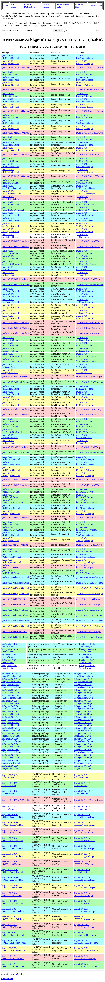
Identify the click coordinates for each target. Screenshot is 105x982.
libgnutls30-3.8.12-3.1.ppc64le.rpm (82, 776)
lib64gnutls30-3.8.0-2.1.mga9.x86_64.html (11, 756)
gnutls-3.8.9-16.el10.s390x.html (15, 518)
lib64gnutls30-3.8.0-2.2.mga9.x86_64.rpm (83, 745)
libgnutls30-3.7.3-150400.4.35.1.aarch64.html (13, 941)
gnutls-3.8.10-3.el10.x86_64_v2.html (11, 263)
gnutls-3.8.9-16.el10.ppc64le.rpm (85, 512)
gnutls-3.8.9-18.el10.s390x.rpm (89, 480)
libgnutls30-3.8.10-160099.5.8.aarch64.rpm (84, 815)
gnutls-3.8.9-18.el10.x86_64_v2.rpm (86, 501)
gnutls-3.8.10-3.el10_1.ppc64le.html (11, 192)
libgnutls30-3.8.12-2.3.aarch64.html (9, 792)
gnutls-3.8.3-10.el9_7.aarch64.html (11, 555)
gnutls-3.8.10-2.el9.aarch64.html (9, 366)
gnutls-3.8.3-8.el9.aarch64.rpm (89, 621)
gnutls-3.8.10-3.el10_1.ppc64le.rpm (85, 192)
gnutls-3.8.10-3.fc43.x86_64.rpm (84, 181)
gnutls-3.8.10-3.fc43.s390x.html (15, 176)
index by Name (79, 5)
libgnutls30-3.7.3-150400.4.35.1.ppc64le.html (13, 949)
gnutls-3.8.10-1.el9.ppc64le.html (9, 441)
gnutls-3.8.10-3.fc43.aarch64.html (10, 165)
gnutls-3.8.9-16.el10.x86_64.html (10, 523)
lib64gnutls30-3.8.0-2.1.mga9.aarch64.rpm (83, 750)
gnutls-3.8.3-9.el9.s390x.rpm (88, 599)
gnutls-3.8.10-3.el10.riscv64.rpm (84, 235)
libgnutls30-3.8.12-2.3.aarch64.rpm (82, 792)
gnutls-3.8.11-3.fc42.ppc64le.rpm (84, 127)
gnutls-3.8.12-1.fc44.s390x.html (15, 89)
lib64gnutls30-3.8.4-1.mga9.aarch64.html (10, 729)
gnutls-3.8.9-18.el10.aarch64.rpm (85, 458)
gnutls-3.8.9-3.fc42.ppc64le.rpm (84, 539)
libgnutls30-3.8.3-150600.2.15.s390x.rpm (84, 925)
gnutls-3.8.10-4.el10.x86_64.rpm (84, 159)
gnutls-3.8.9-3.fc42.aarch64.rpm (84, 534)
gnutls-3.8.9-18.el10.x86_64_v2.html (12, 501)
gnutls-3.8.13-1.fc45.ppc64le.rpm (84, 62)
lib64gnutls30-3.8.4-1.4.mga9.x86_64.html (11, 691)
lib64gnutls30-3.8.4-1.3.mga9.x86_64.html (11, 702)
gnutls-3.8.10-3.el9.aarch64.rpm (84, 268)
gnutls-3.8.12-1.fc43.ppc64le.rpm (84, 105)
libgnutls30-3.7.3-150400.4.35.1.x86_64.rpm (85, 965)
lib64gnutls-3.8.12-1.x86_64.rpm (87, 650)
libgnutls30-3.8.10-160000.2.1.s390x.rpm (83, 863)
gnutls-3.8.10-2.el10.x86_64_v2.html (11, 355)
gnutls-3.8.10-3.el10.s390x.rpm (89, 241)
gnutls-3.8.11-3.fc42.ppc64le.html (10, 127)
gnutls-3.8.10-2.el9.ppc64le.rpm (84, 371)
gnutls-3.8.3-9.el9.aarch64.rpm (89, 577)
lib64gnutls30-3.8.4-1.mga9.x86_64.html (10, 734)
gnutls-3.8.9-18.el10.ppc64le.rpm (85, 469)
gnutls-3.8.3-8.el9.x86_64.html (14, 637)
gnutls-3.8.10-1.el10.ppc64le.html (10, 398)
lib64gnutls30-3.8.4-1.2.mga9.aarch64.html (11, 707)
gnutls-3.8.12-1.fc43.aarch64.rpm (84, 100)
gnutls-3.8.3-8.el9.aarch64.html (15, 621)
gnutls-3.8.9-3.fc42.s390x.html (14, 545)
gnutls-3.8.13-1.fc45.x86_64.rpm (84, 73)
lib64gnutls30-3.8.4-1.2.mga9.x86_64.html (11, 713)
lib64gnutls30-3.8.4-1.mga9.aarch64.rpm (83, 729)
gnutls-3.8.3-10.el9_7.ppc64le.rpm (85, 561)
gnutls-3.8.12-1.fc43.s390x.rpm (89, 111)
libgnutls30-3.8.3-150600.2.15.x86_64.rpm (85, 933)
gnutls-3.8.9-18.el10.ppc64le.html (10, 469)
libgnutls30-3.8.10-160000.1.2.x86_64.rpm (84, 902)
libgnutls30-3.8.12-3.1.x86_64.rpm (82, 784)
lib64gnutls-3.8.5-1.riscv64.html (9, 666)
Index (5, 5)
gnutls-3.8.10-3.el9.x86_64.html (15, 284)
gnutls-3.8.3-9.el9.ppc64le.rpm (89, 588)
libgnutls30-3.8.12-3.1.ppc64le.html (9, 776)
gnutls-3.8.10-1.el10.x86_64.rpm (84, 420)
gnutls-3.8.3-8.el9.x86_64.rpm (89, 637)
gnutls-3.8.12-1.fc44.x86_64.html (10, 94)
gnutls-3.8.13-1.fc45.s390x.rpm (89, 68)
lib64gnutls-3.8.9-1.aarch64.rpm (87, 656)
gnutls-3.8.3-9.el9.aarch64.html (15, 577)
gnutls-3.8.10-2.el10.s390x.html (15, 322)
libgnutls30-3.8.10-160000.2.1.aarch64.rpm (84, 847)
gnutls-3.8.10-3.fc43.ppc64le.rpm (84, 170)
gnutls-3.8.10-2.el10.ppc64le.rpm (84, 306)
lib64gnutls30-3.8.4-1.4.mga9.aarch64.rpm (83, 685)
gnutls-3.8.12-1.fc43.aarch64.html (10, 100)
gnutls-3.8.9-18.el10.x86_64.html (10, 490)
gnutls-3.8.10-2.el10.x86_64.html (9, 338)
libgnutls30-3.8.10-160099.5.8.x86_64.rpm (84, 839)
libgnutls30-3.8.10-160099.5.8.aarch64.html (12, 815)
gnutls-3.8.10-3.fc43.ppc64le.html (10, 170)
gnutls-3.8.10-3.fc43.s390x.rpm (89, 176)
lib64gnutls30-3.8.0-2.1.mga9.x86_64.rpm (83, 756)
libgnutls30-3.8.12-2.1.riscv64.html (9, 808)
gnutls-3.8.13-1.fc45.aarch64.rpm (84, 56)
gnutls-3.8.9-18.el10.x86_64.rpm (84, 490)
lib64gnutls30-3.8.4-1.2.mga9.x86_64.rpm (83, 713)
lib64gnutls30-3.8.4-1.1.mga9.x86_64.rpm (83, 723)
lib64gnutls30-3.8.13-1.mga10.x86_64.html (11, 680)
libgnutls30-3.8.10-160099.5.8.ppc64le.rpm (84, 823)
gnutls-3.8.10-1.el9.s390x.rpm (89, 447)
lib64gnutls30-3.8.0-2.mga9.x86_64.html (10, 767)
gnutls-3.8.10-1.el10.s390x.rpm (89, 409)
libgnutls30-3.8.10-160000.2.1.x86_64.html (12, 870)
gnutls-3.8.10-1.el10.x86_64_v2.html (11, 431)
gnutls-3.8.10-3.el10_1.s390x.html (10, 197)
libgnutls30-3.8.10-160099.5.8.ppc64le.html (12, 823)
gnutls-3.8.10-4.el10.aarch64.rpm (84, 143)
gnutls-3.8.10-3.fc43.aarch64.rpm (84, 165)
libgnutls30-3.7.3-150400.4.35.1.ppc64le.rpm (86, 949)
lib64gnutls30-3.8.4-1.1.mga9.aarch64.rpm (83, 718)
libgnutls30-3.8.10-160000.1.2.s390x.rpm (83, 894)
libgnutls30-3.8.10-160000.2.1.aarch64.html (12, 847)
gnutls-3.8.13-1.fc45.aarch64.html (10, 56)
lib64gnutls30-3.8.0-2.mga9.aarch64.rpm (83, 761)
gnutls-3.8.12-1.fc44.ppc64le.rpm (84, 84)
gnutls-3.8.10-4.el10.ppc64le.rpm (84, 149)
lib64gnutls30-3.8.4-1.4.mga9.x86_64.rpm (83, 691)
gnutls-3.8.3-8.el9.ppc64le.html (15, 626)
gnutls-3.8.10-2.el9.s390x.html (14, 377)
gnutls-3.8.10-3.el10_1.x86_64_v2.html (12, 208)
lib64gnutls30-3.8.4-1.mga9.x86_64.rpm (83, 734)
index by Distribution (29, 5)
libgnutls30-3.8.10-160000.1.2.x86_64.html (12, 902)
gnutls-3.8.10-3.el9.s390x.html (14, 279)
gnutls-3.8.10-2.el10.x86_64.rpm (84, 338)
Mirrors (92, 5)
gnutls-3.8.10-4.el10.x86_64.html (9, 159)
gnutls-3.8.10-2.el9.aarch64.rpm (84, 366)
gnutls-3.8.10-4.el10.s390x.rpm (89, 154)
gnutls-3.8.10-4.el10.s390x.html (15, 154)
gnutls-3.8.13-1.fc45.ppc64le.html (10, 62)
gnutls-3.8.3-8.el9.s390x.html (14, 631)
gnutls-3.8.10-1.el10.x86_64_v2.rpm (86, 431)
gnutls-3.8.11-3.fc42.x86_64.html (10, 138)
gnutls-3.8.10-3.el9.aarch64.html (9, 268)
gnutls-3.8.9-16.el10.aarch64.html (10, 506)
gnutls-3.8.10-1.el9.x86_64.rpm (89, 452)
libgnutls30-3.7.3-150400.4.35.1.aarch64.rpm (86, 941)
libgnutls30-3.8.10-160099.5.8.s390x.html (11, 831)
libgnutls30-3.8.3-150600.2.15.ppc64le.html (12, 918)
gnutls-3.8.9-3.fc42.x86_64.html (10, 550)
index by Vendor (46, 5)
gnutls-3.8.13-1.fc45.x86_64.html (10, 73)
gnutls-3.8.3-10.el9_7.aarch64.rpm (85, 555)
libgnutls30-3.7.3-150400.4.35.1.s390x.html (12, 957)
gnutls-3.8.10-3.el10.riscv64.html (9, 235)
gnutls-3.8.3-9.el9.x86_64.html (14, 610)
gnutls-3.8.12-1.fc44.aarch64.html (10, 78)
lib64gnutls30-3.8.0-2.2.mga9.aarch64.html (11, 740)
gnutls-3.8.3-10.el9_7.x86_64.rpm (85, 572)
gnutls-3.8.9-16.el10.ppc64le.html (10, 512)
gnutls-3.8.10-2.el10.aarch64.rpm (84, 290)
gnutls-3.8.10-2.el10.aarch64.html (10, 290)
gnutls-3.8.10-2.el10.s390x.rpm (89, 322)
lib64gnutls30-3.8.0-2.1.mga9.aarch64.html (11, 750)
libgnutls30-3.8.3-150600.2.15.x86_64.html (12, 933)
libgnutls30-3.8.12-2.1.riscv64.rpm (82, 808)
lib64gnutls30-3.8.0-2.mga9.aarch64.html (10, 761)
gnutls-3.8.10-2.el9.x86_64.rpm (89, 382)
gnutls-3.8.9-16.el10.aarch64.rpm (85, 506)
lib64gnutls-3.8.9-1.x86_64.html (9, 661)
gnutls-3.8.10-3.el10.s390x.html (15, 241)
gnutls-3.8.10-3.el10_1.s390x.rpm (84, 197)
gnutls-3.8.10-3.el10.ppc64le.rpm (84, 225)
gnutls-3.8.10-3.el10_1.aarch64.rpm (85, 187)
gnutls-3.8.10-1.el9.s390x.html (14, 447)
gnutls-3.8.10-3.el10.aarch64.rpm (84, 214)
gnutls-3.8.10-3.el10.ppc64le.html (10, 225)
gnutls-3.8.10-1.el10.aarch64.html (10, 387)
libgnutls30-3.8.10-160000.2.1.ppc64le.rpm (84, 855)
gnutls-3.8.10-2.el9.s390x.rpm (89, 377)
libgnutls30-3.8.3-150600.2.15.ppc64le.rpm (85, 918)
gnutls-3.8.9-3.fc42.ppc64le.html (10, 539)
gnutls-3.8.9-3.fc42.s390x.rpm (89, 545)
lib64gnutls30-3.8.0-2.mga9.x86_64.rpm (83, 767)
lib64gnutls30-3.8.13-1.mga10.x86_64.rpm (83, 680)
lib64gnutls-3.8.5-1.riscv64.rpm (87, 666)
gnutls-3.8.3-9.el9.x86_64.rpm (89, 610)
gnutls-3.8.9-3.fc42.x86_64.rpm (84, 550)
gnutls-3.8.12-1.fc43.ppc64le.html (10, 105)
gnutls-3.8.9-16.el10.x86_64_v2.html (12, 528)
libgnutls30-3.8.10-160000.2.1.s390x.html (11, 863)
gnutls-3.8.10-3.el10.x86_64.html (9, 252)
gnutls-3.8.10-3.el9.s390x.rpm (89, 279)
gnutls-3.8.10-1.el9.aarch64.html (9, 436)
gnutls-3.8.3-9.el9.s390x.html (14, 599)
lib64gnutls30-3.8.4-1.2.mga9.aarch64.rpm (83, 707)
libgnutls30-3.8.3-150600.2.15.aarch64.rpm (85, 910)
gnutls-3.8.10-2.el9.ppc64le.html (9, 371)
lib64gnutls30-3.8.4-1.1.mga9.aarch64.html (11, 718)
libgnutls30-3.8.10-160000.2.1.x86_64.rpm (84, 870)
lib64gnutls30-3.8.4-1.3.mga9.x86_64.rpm (83, 702)
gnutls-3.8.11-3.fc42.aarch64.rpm (84, 122)
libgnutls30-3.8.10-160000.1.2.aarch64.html (12, 878)
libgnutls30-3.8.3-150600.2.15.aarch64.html (12, 910)
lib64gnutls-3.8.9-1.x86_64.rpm (87, 661)
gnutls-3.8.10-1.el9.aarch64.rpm (84, 436)
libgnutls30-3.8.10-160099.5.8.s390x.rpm (83, 831)
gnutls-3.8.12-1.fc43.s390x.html (15, 111)
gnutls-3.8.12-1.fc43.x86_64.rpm (84, 116)
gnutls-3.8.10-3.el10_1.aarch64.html (11, 187)
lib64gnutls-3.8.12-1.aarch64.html (9, 645)
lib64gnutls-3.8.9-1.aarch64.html (9, 656)
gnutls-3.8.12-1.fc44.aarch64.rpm (84, 78)
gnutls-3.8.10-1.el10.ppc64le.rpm (84, 398)
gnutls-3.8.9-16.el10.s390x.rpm (89, 518)
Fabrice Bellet (7, 978)
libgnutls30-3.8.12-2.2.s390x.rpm (88, 800)
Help (100, 5)
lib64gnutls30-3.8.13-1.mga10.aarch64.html (11, 675)
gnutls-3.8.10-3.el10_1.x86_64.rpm (85, 203)
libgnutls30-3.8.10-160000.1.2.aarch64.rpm (84, 878)
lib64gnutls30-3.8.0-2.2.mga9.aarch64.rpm (83, 740)
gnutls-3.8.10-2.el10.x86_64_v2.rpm (86, 355)
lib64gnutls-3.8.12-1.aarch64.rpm (87, 645)
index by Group (14, 5)
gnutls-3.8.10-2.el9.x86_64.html (15, 382)
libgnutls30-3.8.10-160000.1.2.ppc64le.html (12, 886)
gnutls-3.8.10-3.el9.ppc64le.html (9, 273)
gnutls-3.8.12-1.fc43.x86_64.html (10, 116)
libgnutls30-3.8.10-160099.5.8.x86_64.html (12, 839)
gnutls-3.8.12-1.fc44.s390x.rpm (89, 89)
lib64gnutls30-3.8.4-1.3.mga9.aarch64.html (11, 696)
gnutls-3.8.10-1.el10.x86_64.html (9, 420)
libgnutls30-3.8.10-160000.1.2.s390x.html (11, 894)
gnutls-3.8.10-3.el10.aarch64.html (10, 214)
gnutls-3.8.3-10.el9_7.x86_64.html (11, 572)
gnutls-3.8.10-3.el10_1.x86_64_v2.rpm (87, 208)
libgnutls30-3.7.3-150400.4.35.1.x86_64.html (13, 965)
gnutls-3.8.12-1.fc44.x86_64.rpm (84, 94)
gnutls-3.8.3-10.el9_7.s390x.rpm (84, 566)
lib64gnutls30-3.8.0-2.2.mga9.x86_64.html (11, 745)
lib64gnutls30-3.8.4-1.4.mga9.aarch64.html (11, 685)
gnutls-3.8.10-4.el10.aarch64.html (10, 143)
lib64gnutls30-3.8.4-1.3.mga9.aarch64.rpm (83, 696)
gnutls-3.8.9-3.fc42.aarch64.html (10, 534)
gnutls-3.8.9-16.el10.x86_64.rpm (84, 523)
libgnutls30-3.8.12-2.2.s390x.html (16, 800)
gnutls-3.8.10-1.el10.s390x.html (15, 409)
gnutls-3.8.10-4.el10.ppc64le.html (10, 149)
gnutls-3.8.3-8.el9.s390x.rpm (88, 631)
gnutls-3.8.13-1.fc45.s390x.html (15, 68)
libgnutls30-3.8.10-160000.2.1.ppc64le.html (12, 855)
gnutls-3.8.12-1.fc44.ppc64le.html (10, 84)
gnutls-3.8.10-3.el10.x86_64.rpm (84, 252)
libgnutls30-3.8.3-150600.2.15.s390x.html (12, 925)
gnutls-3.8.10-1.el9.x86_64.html (15, 452)
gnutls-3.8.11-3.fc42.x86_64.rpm (84, 138)
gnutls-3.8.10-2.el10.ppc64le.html (10, 306)
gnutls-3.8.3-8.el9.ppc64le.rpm (89, 626)
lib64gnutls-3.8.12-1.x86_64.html (9, 650)
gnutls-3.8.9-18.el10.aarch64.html (10, 458)
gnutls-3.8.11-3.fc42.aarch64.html (10, 122)
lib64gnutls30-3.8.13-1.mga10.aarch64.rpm (83, 675)
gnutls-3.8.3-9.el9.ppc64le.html (15, 588)
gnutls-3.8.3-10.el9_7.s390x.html (10, 566)
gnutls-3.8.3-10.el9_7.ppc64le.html (11, 561)
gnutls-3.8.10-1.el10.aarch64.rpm (84, 387)
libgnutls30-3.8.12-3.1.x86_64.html (9, 784)
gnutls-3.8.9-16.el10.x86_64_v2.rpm (86, 528)
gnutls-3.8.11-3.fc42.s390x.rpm (89, 133)
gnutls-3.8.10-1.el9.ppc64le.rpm (84, 441)
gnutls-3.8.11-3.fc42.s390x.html (15, 133)
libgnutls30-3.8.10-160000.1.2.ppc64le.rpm (84, 886)
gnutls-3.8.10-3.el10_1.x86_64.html (11, 203)
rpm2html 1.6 (19, 974)
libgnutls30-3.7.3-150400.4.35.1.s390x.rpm (85, 957)
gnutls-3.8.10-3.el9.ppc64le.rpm (84, 273)
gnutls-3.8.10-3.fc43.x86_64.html (10, 181)
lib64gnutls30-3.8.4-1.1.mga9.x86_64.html (11, 723)
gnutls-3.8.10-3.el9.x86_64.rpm (89, 284)
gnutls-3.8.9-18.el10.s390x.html (15, 480)
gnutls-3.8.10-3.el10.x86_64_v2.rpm (86, 263)
